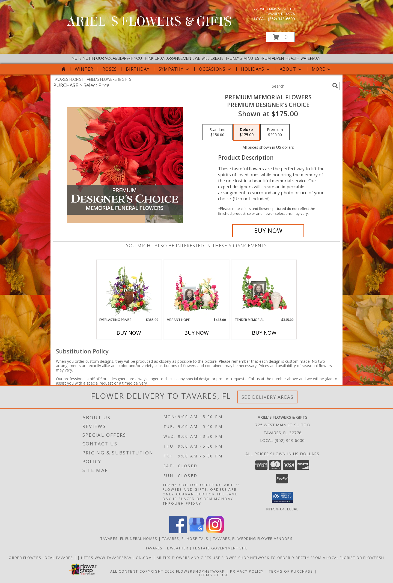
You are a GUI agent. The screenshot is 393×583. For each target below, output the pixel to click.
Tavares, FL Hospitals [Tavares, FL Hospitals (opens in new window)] (185, 538)
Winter (84, 69)
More (322, 69)
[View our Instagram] (215, 531)
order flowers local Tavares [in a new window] (41, 557)
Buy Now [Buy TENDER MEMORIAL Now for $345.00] (264, 332)
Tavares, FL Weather (167, 547)
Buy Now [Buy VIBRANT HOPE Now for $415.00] (196, 332)
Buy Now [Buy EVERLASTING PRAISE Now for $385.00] (129, 332)
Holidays (255, 69)
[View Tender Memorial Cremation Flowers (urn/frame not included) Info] (264, 288)
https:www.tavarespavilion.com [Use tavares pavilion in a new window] (117, 557)
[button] (280, 37)
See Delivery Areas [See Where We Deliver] (268, 397)
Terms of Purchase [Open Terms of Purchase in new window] (291, 571)
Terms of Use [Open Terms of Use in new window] (213, 574)
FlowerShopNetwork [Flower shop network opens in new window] (200, 571)
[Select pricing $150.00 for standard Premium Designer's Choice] (217, 132)
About (291, 69)
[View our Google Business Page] (196, 531)
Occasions (215, 69)
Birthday (137, 69)
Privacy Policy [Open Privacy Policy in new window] (247, 571)
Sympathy (174, 69)
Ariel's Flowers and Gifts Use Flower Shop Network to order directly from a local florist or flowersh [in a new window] (270, 557)
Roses (109, 69)
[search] (335, 86)
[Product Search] (300, 86)
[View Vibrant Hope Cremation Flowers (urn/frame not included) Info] (196, 288)
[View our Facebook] (178, 531)
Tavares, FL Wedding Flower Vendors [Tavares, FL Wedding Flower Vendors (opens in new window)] (253, 538)
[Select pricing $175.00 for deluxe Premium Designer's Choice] (246, 132)
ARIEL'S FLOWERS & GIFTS (149, 21)
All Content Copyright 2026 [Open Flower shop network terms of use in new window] (142, 571)
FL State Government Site (220, 547)
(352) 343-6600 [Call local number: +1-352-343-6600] (281, 18)
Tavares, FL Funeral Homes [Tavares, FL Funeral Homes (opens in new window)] (128, 538)
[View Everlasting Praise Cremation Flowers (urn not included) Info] (129, 288)
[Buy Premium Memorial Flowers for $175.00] (268, 230)
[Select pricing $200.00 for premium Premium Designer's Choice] (275, 132)
